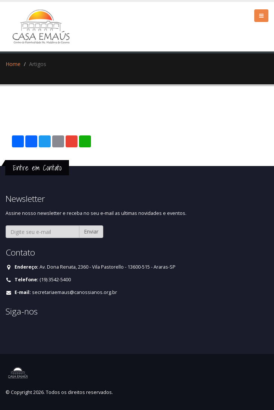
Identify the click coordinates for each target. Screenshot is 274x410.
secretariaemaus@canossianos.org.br (74, 292)
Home (13, 64)
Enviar (91, 231)
